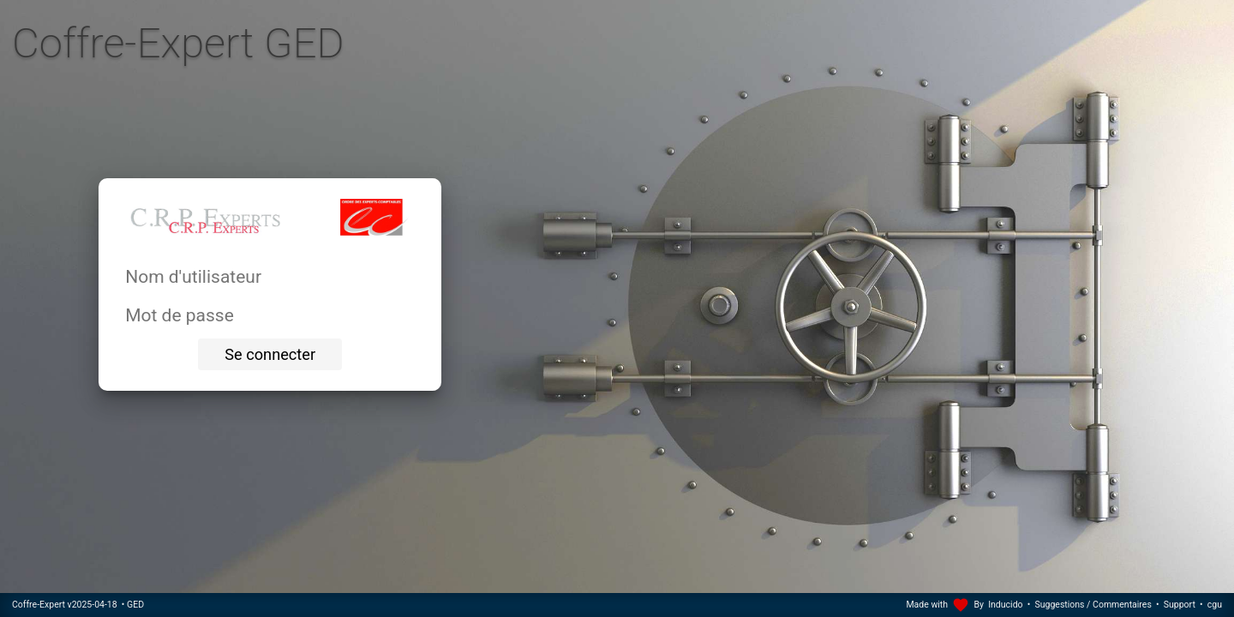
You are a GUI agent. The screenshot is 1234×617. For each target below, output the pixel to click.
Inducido (1005, 604)
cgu (1214, 604)
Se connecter (270, 354)
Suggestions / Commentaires (1093, 604)
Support (1179, 604)
